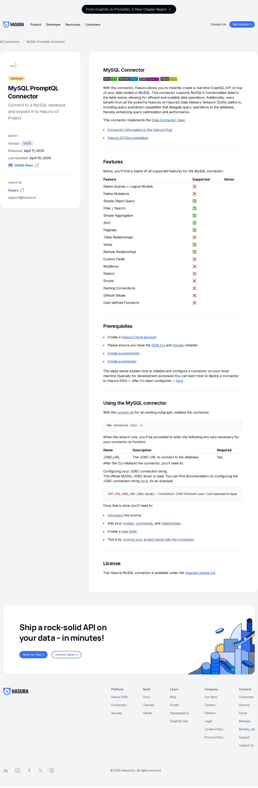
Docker (178, 345)
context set (125, 412)
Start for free (34, 655)
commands (144, 524)
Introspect (115, 515)
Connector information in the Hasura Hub (140, 130)
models (128, 524)
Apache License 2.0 (200, 573)
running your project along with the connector (158, 540)
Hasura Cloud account (139, 337)
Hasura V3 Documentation (128, 138)
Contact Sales (67, 655)
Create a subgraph (122, 361)
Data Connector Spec (168, 120)
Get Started (243, 24)
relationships (171, 524)
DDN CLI (158, 345)
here (179, 381)
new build (129, 532)
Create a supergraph (123, 353)
